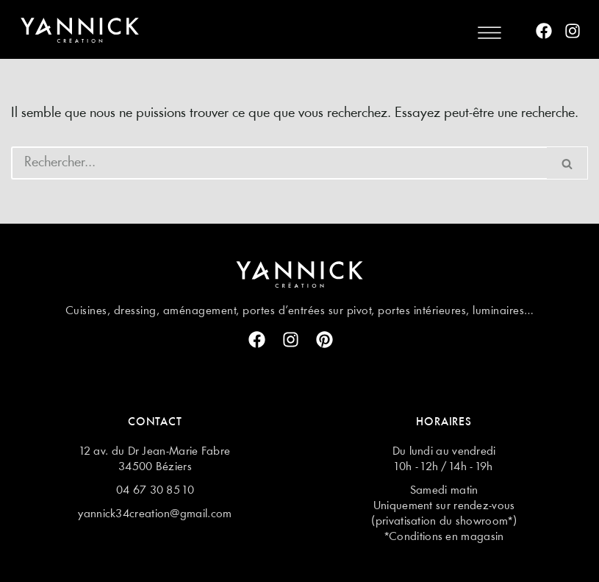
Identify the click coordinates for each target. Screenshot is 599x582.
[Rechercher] (279, 163)
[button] (489, 32)
